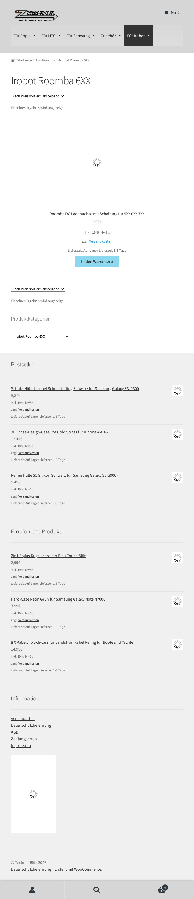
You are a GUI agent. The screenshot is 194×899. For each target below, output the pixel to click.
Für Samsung (80, 35)
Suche (97, 890)
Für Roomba (45, 60)
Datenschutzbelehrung (31, 725)
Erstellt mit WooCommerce (77, 869)
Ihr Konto (32, 890)
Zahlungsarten (24, 738)
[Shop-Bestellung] (38, 96)
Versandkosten (100, 241)
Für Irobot (138, 35)
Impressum (21, 745)
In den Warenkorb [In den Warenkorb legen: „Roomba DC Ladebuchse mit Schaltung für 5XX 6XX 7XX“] (97, 261)
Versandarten (23, 718)
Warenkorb (148, 886)
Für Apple (25, 35)
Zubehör (111, 35)
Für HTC (51, 35)
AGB (14, 732)
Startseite (24, 60)
